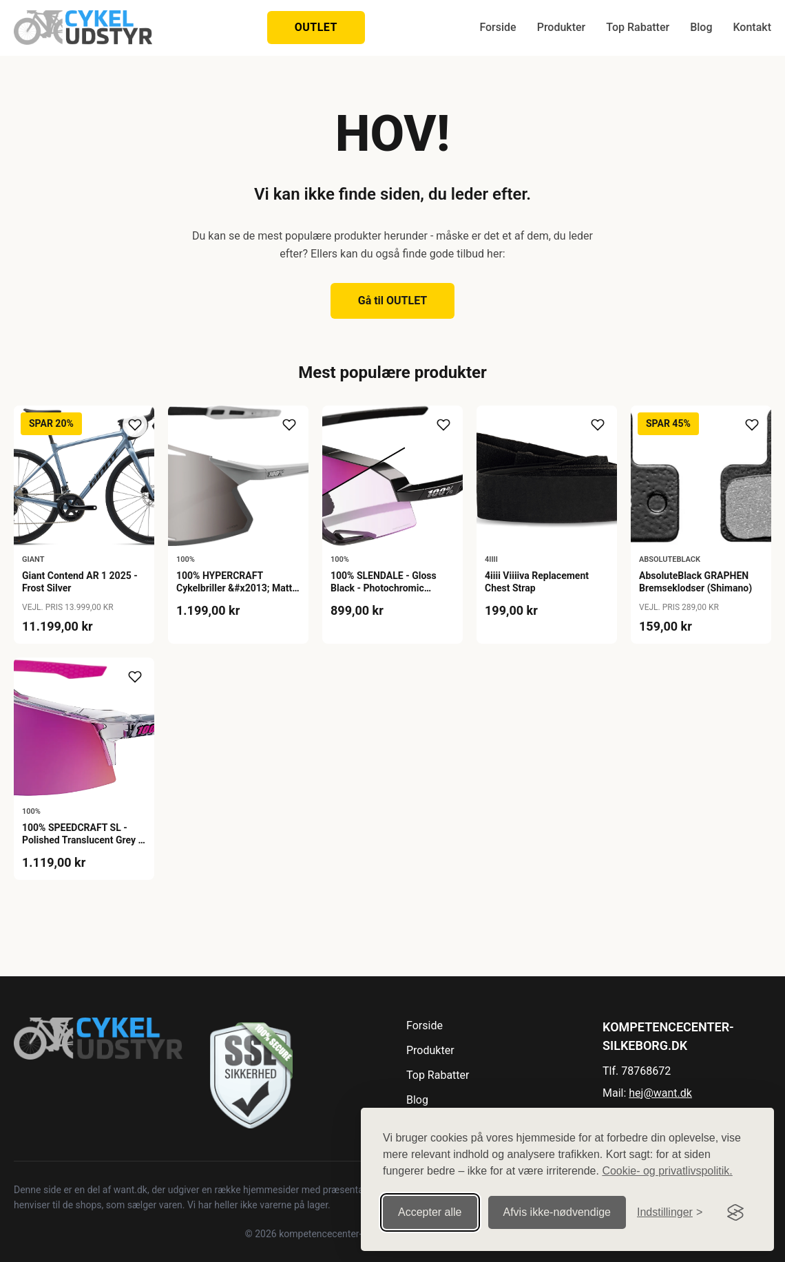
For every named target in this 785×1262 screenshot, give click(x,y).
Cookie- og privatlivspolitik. (667, 1171)
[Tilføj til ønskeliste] (135, 424)
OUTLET (316, 27)
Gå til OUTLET (393, 300)
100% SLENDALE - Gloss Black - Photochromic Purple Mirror (384, 588)
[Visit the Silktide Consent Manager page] (735, 1212)
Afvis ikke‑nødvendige (557, 1212)
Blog (701, 27)
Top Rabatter (637, 27)
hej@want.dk (660, 1093)
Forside (497, 27)
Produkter (561, 27)
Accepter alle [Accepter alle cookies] (430, 1212)
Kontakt (752, 27)
